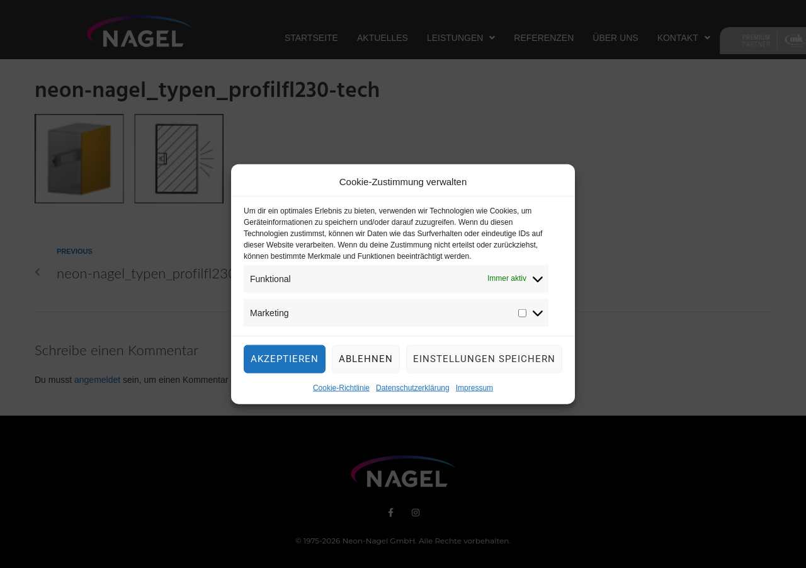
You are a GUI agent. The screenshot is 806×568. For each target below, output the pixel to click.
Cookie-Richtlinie (341, 391)
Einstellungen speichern (484, 362)
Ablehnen (366, 362)
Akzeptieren (285, 362)
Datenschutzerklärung (413, 391)
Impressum (474, 391)
